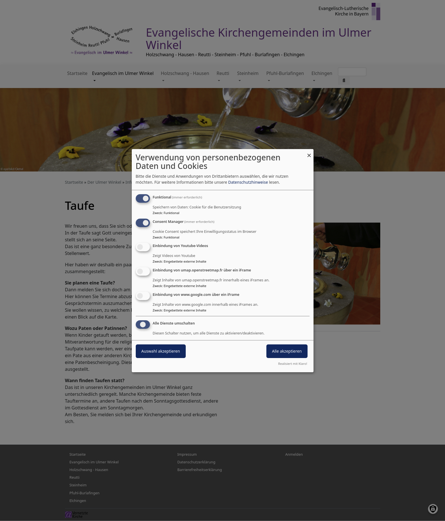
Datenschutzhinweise (248, 182)
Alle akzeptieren (287, 351)
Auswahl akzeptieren (160, 351)
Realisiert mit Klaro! (292, 363)
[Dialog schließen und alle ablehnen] (309, 152)
